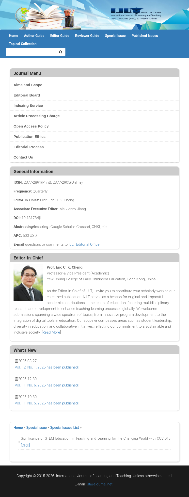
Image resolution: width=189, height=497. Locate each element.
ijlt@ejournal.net (99, 484)
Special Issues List (64, 428)
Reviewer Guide (87, 36)
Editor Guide (59, 36)
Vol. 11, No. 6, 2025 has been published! (47, 385)
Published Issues (145, 36)
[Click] (25, 445)
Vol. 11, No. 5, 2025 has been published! (47, 403)
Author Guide (34, 36)
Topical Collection (22, 44)
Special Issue (115, 36)
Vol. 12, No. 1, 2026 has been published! (47, 367)
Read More (51, 332)
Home (13, 36)
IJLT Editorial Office (84, 244)
